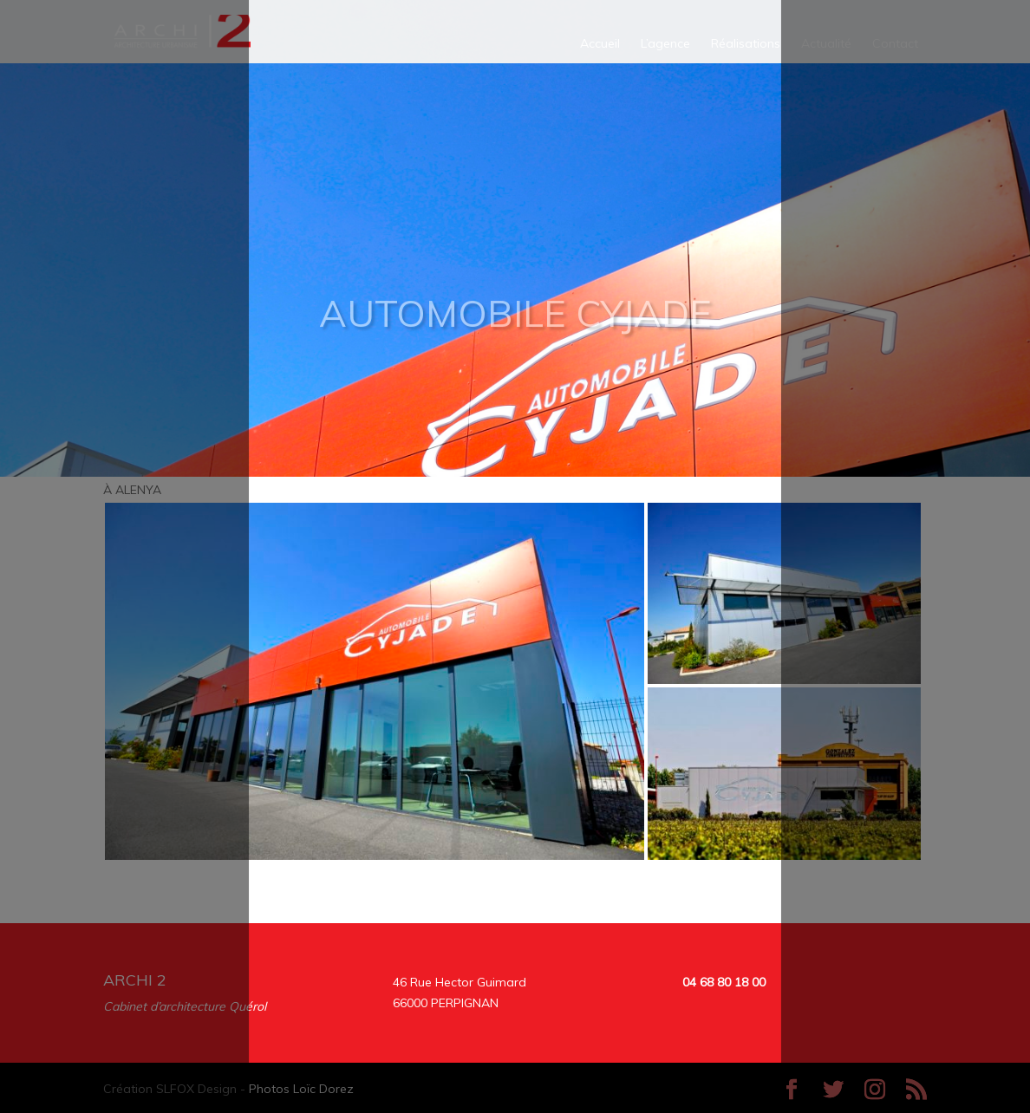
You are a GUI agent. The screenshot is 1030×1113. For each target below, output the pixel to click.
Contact (895, 44)
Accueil (600, 44)
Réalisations (745, 44)
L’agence (665, 44)
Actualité (826, 44)
